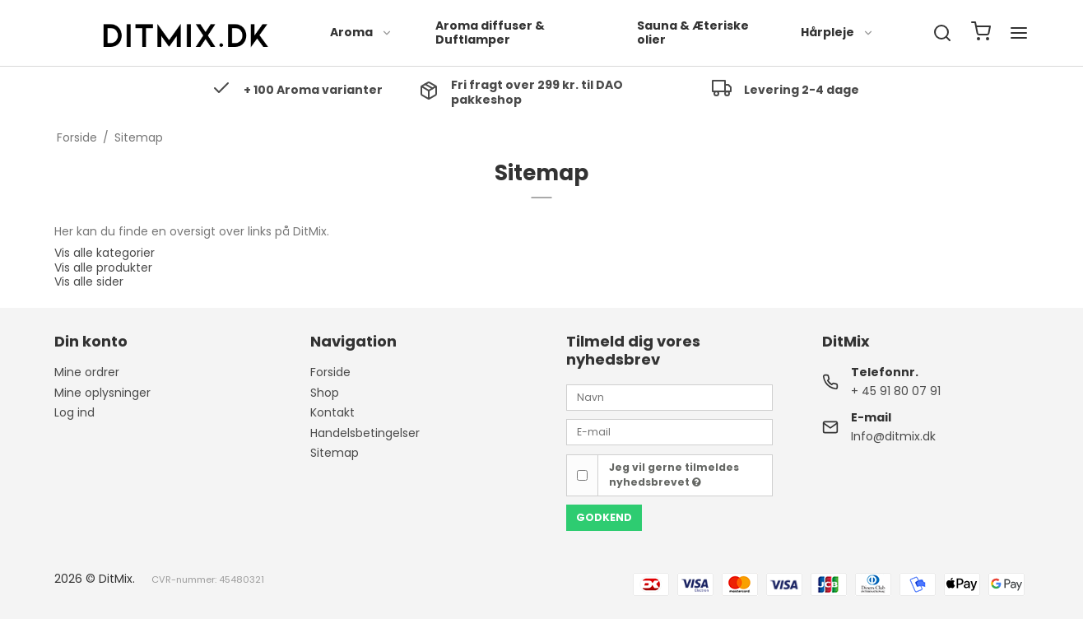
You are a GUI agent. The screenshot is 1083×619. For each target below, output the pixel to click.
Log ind (74, 412)
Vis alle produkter (103, 267)
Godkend (604, 517)
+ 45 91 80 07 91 (896, 391)
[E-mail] (669, 431)
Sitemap (334, 452)
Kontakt (332, 412)
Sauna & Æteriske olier (693, 33)
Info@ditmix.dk (893, 436)
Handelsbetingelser (365, 433)
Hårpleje (837, 32)
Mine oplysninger (102, 392)
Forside (330, 372)
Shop (324, 392)
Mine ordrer (86, 372)
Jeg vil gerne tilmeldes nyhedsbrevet (674, 474)
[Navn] (669, 397)
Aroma (361, 32)
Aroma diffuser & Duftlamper (490, 33)
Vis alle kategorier (104, 252)
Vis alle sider (88, 281)
